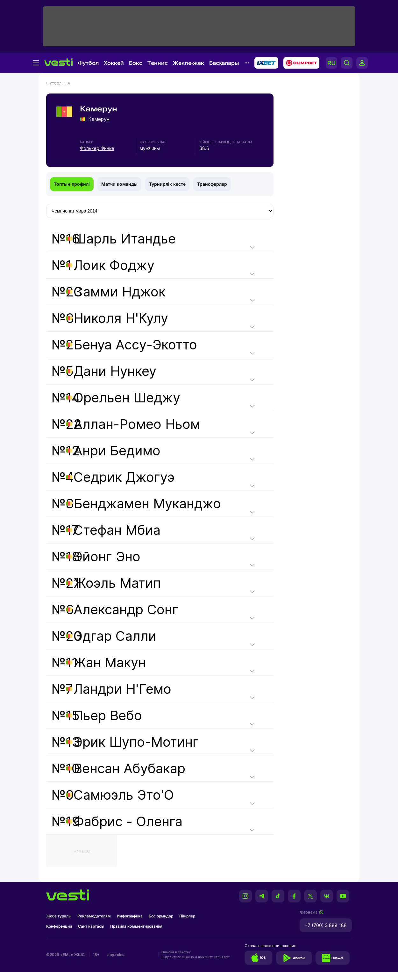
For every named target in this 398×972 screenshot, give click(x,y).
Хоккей (114, 63)
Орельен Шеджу (127, 398)
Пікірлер (187, 916)
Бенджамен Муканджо (147, 504)
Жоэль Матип (117, 583)
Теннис (157, 63)
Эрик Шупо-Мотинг (136, 742)
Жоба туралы (58, 916)
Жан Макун (110, 662)
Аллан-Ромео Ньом (137, 424)
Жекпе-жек (188, 63)
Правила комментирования (136, 926)
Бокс (135, 63)
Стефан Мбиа (117, 530)
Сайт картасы (91, 926)
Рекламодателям (94, 916)
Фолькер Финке (97, 148)
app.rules (115, 954)
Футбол (88, 63)
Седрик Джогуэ (124, 477)
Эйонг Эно (107, 557)
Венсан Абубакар (129, 768)
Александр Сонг (126, 609)
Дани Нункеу (115, 371)
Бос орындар (161, 916)
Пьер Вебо (108, 715)
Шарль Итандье (125, 239)
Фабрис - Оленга (128, 821)
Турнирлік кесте (167, 184)
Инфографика (130, 916)
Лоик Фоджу (114, 265)
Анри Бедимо (117, 451)
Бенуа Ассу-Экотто (135, 345)
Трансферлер (212, 184)
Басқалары (224, 63)
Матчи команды (119, 184)
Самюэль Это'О (124, 795)
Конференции (59, 926)
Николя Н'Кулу (121, 318)
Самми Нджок (120, 292)
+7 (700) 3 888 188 (326, 925)
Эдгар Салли (115, 636)
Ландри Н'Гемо (122, 689)
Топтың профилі (72, 184)
